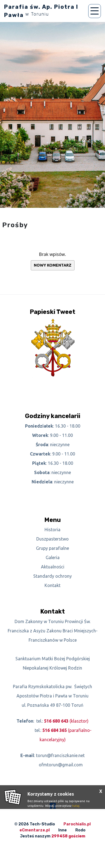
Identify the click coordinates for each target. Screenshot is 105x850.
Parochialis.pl (77, 824)
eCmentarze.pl (35, 830)
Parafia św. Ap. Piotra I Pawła (41, 11)
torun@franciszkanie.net (60, 755)
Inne (62, 830)
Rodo (80, 830)
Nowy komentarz (52, 265)
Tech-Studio (42, 824)
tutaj (75, 805)
